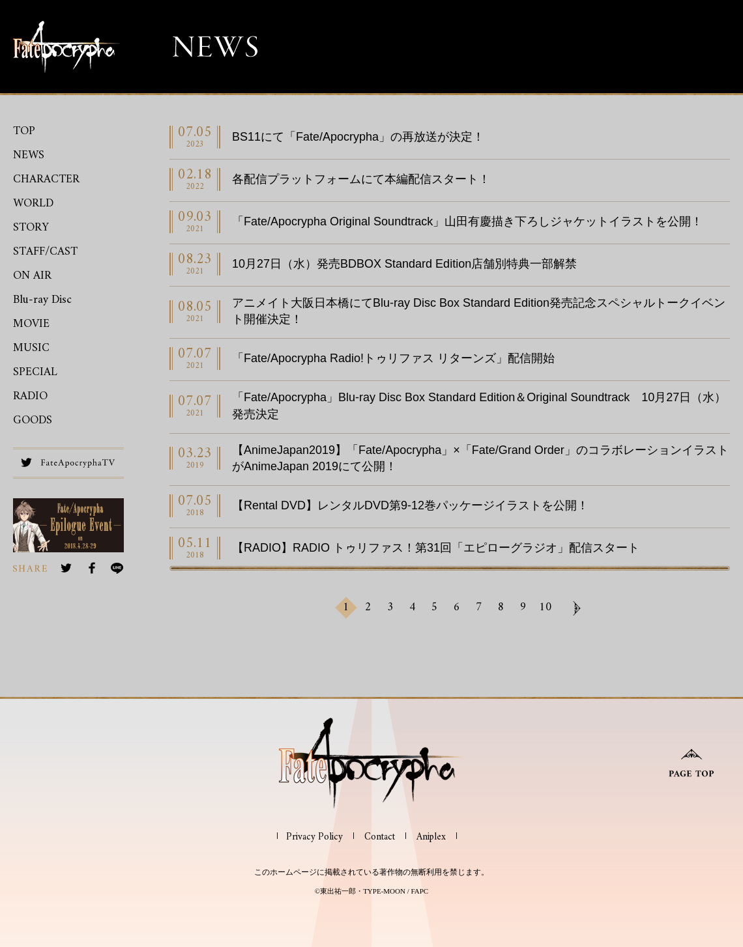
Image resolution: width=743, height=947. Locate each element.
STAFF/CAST (45, 252)
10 (545, 607)
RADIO (30, 396)
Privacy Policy (314, 837)
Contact (379, 837)
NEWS (28, 155)
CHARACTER (46, 179)
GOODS (32, 420)
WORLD (33, 203)
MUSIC (31, 348)
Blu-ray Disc (42, 300)
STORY (31, 228)
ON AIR (32, 276)
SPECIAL (35, 372)
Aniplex (431, 837)
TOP (24, 131)
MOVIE (31, 324)
